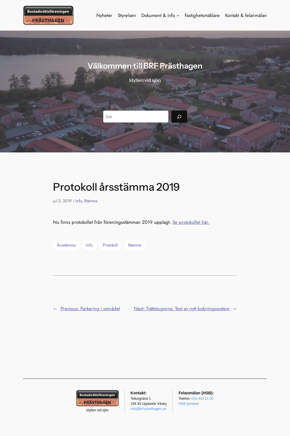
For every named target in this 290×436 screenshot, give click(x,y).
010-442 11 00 (202, 399)
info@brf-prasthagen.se (148, 409)
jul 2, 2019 (62, 201)
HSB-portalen (188, 404)
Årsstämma (66, 245)
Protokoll (110, 245)
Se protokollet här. (190, 222)
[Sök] (179, 116)
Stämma (90, 201)
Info (78, 201)
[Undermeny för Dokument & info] (177, 15)
